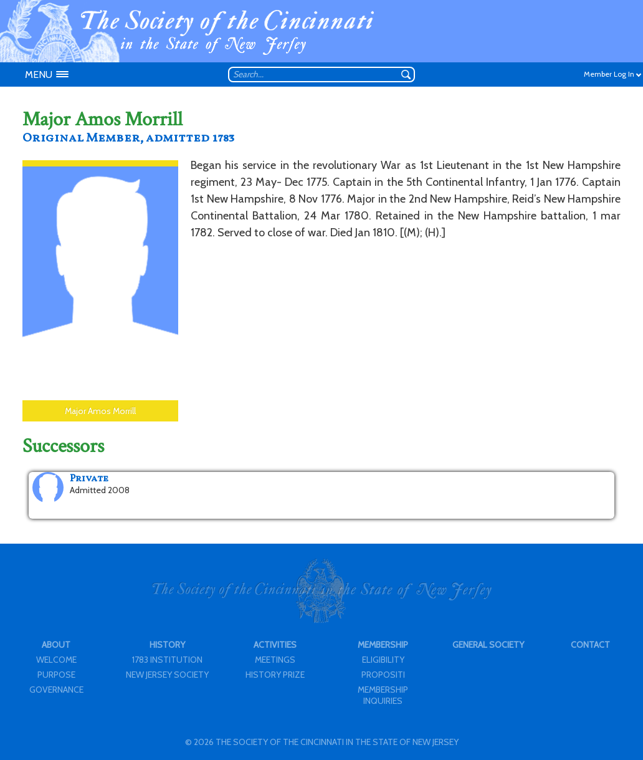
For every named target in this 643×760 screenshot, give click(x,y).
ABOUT (56, 644)
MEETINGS (275, 659)
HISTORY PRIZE (275, 674)
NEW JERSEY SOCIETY (167, 674)
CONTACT (590, 644)
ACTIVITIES (275, 644)
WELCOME (56, 659)
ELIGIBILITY (383, 659)
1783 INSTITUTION (167, 659)
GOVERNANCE (56, 689)
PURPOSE (56, 674)
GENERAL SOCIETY (488, 644)
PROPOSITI (383, 674)
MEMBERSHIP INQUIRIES (383, 695)
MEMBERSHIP (383, 644)
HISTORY (167, 644)
